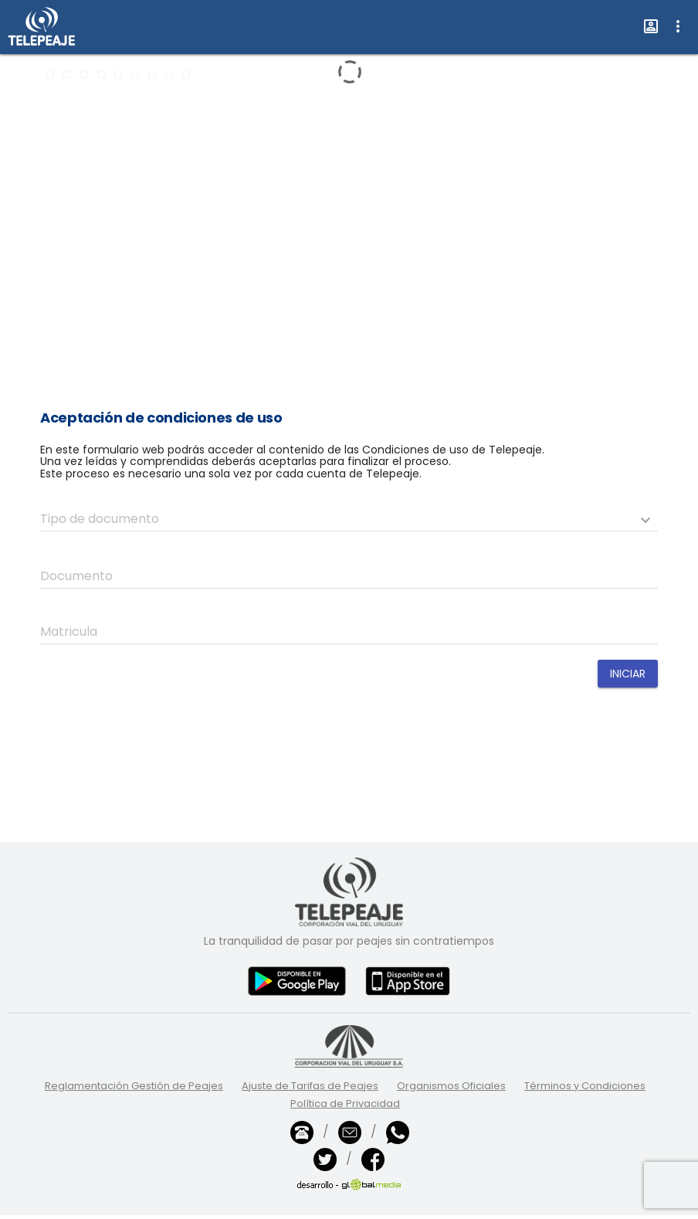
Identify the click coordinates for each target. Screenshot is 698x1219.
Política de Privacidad (345, 1103)
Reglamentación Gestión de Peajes (134, 1085)
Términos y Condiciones (584, 1085)
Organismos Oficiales (451, 1085)
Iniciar (627, 673)
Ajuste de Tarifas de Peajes (310, 1085)
